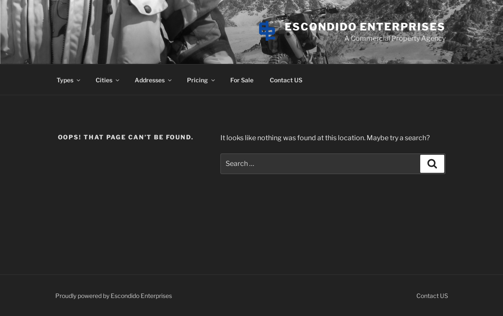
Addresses (154, 80)
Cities (108, 80)
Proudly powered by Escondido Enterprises (113, 295)
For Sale (241, 80)
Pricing (201, 80)
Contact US (286, 80)
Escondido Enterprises (365, 27)
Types (69, 80)
